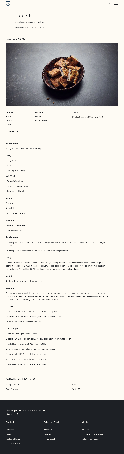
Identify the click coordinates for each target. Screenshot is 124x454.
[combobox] (95, 117)
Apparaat (75, 112)
